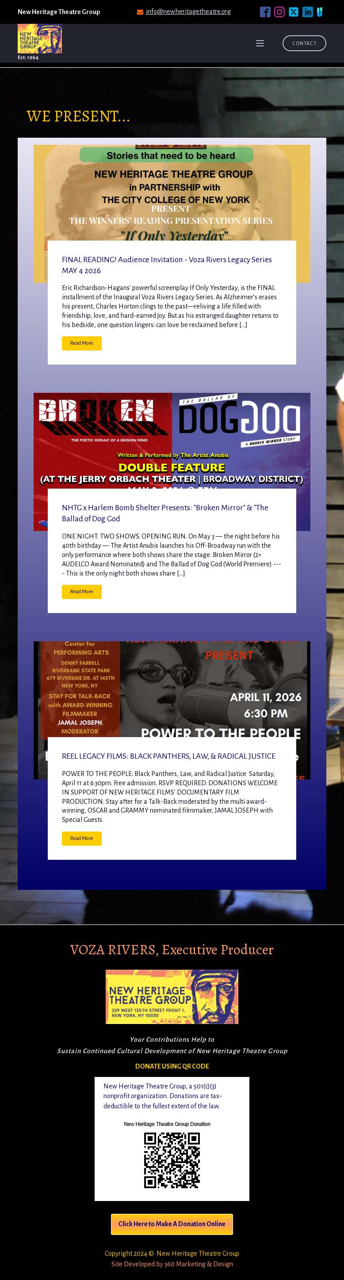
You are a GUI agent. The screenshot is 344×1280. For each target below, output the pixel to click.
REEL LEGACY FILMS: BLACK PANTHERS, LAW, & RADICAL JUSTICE (168, 756)
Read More (81, 343)
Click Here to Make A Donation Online (172, 1223)
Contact (304, 43)
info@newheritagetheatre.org (188, 11)
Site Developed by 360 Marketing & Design (172, 1264)
